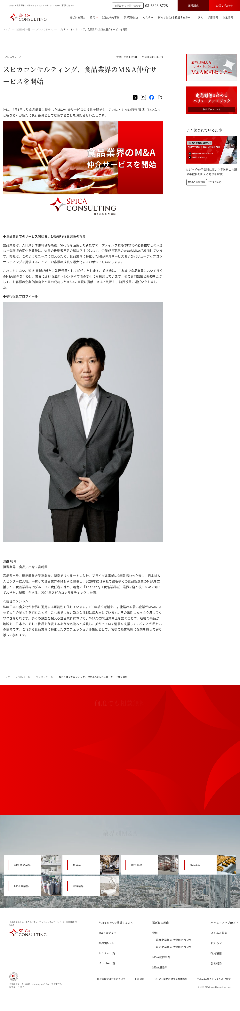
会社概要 (216, 963)
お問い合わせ (224, 5)
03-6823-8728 (156, 5)
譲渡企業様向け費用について (172, 940)
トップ (6, 29)
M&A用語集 (160, 967)
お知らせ (216, 943)
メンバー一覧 (107, 963)
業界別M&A (131, 17)
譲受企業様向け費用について (172, 947)
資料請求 (193, 5)
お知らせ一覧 (23, 29)
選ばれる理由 (77, 17)
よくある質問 (219, 933)
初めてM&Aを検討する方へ (174, 17)
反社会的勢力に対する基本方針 (170, 979)
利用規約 (139, 979)
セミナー (148, 17)
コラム (199, 17)
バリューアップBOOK (224, 923)
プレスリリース (44, 29)
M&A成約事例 (110, 17)
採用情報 (213, 17)
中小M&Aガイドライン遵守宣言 (214, 979)
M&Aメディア (108, 933)
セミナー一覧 (107, 953)
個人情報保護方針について (111, 979)
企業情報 (228, 17)
